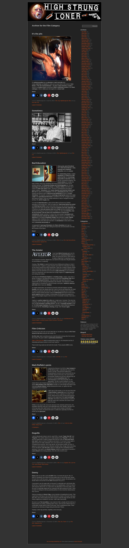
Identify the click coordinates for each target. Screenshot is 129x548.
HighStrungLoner (64, 100)
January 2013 (85, 190)
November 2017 (85, 104)
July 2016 (83, 129)
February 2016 (85, 137)
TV (82, 314)
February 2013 (85, 188)
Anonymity (85, 268)
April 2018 (84, 96)
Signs (82, 292)
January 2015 (85, 159)
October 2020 (85, 46)
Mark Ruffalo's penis (41, 365)
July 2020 (83, 51)
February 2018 (85, 99)
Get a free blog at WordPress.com (54, 541)
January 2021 (85, 41)
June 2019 (84, 73)
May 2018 (84, 94)
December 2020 (85, 43)
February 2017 (85, 119)
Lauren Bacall (38, 464)
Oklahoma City (38, 523)
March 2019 (84, 78)
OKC (33, 523)
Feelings (84, 251)
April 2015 (84, 154)
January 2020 (85, 61)
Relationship (84, 287)
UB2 (83, 278)
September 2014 (85, 165)
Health (83, 238)
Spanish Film (44, 241)
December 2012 (85, 192)
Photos (83, 286)
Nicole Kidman (45, 464)
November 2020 (85, 45)
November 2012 (85, 193)
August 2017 (84, 109)
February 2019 (85, 79)
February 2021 (85, 40)
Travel (64, 521)
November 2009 (85, 210)
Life (33, 154)
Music (83, 259)
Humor (83, 241)
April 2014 (84, 173)
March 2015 (84, 155)
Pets (82, 283)
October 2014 (85, 164)
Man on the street (87, 254)
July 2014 (83, 169)
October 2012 (85, 195)
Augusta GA (85, 299)
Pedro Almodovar (36, 241)
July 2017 (83, 111)
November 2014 (85, 162)
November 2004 (85, 218)
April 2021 (84, 36)
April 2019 (84, 76)
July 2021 (83, 32)
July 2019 (83, 71)
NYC (83, 311)
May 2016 (84, 132)
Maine (83, 243)
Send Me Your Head (86, 336)
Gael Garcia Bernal (70, 240)
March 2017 (84, 117)
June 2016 (84, 131)
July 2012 (83, 198)
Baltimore (84, 301)
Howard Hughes (35, 320)
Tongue (84, 276)
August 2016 (84, 127)
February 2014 (85, 177)
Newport (84, 309)
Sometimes (37, 111)
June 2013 (84, 182)
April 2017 (84, 116)
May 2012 (84, 202)
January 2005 (85, 215)
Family (83, 228)
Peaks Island (86, 248)
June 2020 (84, 53)
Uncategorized (85, 316)
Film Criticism (38, 328)
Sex (62, 521)
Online (83, 264)
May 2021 (84, 35)
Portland (84, 246)
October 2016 (85, 126)
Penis (40, 424)
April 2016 (84, 134)
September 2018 (85, 88)
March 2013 (84, 187)
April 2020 (84, 56)
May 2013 (84, 183)
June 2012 (84, 200)
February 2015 (85, 157)
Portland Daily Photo (86, 334)
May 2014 (84, 172)
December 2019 (85, 63)
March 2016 (84, 136)
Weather (83, 317)
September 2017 (85, 107)
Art (57, 356)
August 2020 (84, 50)
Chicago (84, 306)
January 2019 (85, 81)
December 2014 (85, 160)
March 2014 (84, 175)
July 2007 (83, 211)
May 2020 (84, 55)
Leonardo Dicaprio (44, 320)
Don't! (83, 269)
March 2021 (84, 38)
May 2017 (84, 114)
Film (56, 100)
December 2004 (85, 216)
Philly (82, 284)
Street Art (83, 296)
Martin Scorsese (53, 320)
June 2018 (84, 93)
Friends (83, 235)
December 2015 (85, 140)
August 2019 (84, 69)
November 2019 (85, 65)
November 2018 (85, 84)
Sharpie (83, 291)
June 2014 (84, 170)
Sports (83, 294)
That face (84, 274)
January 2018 (85, 101)
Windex (84, 281)
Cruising (83, 226)
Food (82, 233)
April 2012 (84, 203)
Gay (59, 100)
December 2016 (85, 122)
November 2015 (85, 142)
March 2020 (84, 58)
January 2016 (85, 139)
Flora (82, 231)
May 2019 (84, 74)
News (82, 263)
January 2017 (85, 121)
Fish (83, 253)
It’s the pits (37, 34)
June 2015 (84, 150)
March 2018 (84, 98)
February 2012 (85, 206)
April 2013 (84, 185)
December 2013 (85, 180)
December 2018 (85, 83)
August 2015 (84, 147)
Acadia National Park (87, 245)
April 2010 (84, 208)
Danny (35, 472)
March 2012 (84, 205)
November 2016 (85, 124)
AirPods (84, 266)
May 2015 (84, 152)
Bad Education (39, 163)
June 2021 (84, 33)
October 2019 (85, 66)
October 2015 (85, 144)
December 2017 (85, 103)
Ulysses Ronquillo (78, 541)
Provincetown (85, 312)
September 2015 (85, 145)
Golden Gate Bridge (87, 271)
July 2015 (83, 149)
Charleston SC (86, 304)
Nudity (37, 424)
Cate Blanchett (67, 318)
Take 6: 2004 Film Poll (37, 340)
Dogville (36, 433)
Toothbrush (85, 258)
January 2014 (85, 178)
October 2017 (85, 106)
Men (70, 100)
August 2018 (84, 89)
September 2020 (85, 48)
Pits (38, 102)
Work (82, 319)
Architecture (84, 223)
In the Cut (67, 423)
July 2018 (83, 91)
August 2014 (84, 167)
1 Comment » (35, 427)
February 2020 (85, 60)
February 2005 (85, 213)
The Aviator (37, 250)
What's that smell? (87, 279)
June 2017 (84, 112)
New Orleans (84, 261)
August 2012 (84, 197)
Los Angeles (85, 307)
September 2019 (85, 68)
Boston (84, 302)
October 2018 (85, 86)
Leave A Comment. (37, 105)
